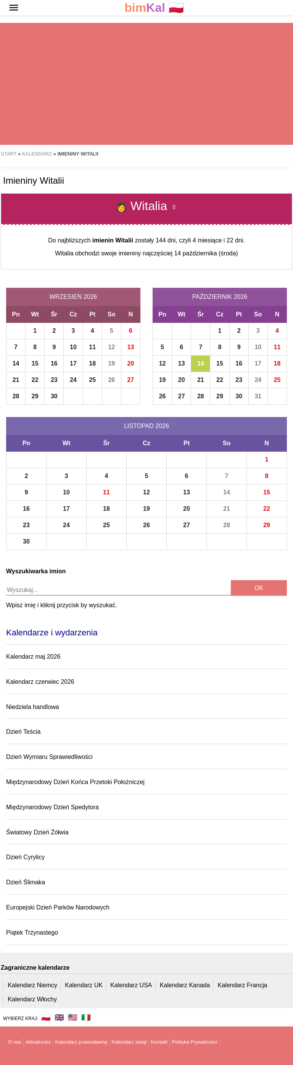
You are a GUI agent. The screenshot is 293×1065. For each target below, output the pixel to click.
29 (35, 396)
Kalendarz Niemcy (32, 985)
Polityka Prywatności (194, 1042)
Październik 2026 (220, 297)
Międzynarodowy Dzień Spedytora (52, 807)
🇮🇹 (86, 1017)
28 (16, 396)
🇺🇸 (72, 1017)
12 (111, 347)
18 (92, 363)
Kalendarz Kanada (185, 985)
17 (73, 363)
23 (54, 380)
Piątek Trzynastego (32, 932)
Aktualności (38, 1042)
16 (54, 363)
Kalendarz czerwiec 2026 (40, 681)
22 (35, 380)
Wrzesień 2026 (73, 297)
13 (130, 347)
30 (54, 396)
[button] (13, 7)
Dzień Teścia (23, 731)
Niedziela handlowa (32, 707)
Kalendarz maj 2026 (33, 656)
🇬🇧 (59, 1017)
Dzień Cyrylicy (25, 857)
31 (257, 396)
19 (111, 363)
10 (73, 347)
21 (16, 380)
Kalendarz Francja (242, 985)
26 (111, 380)
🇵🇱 (154, 8)
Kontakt (159, 1042)
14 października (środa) (206, 253)
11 (92, 347)
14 (16, 363)
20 (130, 363)
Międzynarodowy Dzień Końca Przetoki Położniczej (75, 782)
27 (130, 380)
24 (73, 380)
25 (92, 380)
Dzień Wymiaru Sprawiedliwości (49, 757)
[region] (146, 84)
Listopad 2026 (146, 426)
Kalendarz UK (84, 985)
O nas (14, 1042)
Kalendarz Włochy (32, 999)
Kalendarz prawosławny (81, 1042)
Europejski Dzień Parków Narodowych (57, 907)
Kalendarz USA (131, 985)
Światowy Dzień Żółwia (37, 832)
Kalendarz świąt (128, 1042)
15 (35, 363)
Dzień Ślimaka (25, 882)
